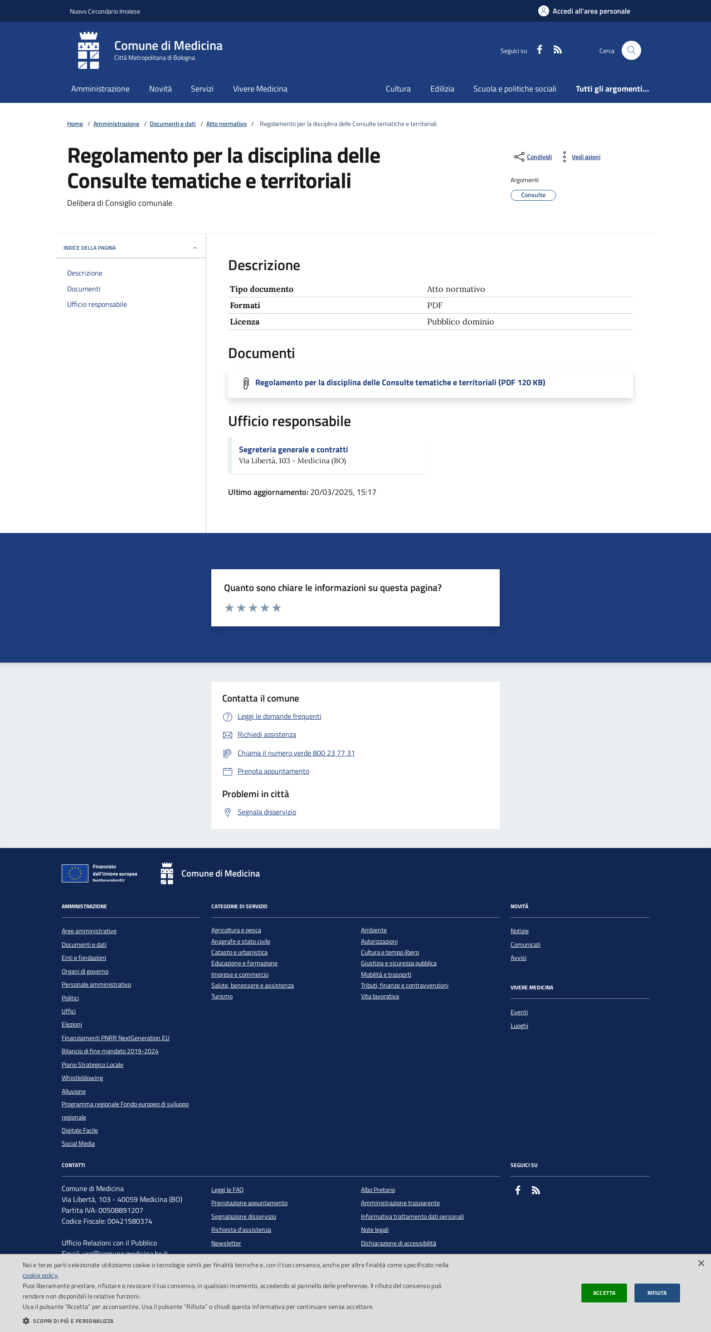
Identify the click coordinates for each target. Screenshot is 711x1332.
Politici (70, 998)
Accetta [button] (604, 1292)
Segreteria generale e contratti (293, 449)
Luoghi (519, 1026)
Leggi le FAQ (227, 1190)
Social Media (78, 1143)
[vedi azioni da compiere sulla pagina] (578, 157)
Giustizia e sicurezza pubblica (399, 963)
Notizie (520, 931)
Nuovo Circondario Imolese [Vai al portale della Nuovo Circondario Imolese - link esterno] (105, 11)
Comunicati (526, 944)
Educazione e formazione (244, 963)
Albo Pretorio (378, 1190)
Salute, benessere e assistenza (252, 985)
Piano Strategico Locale (92, 1065)
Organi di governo (85, 971)
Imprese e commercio (239, 974)
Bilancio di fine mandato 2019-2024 (110, 1051)
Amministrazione (100, 88)
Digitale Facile (80, 1130)
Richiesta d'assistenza (241, 1230)
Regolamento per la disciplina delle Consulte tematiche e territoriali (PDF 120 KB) (400, 382)
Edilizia (442, 88)
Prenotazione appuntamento (249, 1203)
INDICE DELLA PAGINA (131, 247)
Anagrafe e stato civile (240, 941)
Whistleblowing (82, 1078)
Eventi (519, 1012)
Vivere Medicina (260, 88)
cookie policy (40, 1275)
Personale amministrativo (96, 984)
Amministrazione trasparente (400, 1203)
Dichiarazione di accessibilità (398, 1243)
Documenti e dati (172, 124)
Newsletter (226, 1243)
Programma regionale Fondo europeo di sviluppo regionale (125, 1110)
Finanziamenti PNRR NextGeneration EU (116, 1038)
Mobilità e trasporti (386, 974)
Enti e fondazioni (84, 958)
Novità (160, 88)
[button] (238, 1320)
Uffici (69, 1011)
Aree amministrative (89, 931)
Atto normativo (226, 124)
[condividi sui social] (532, 157)
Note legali (375, 1230)
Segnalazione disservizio (243, 1216)
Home (75, 124)
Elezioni (72, 1024)
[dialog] (355, 1293)
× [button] (700, 1263)
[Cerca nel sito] (631, 50)
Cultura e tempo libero (390, 952)
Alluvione (74, 1091)
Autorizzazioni (379, 941)
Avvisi (518, 958)
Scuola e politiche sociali (514, 88)
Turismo (222, 996)
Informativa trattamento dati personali (412, 1216)
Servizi (202, 88)
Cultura (398, 88)
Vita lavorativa (380, 996)
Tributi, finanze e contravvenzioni (404, 985)
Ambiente (374, 930)
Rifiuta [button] (657, 1292)
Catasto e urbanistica (239, 952)
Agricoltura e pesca (236, 930)
